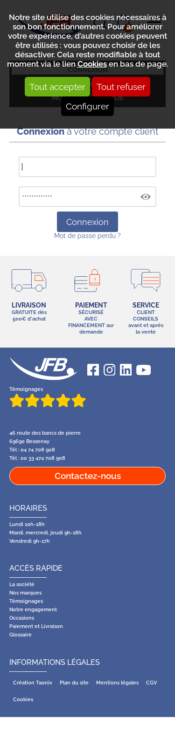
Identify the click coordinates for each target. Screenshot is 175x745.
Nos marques (25, 592)
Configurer (87, 106)
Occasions (21, 618)
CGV (151, 682)
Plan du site (74, 682)
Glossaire (20, 634)
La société (22, 584)
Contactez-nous (88, 476)
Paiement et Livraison (36, 626)
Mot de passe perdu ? (87, 235)
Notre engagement (33, 609)
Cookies (92, 63)
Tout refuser (121, 87)
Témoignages (47, 396)
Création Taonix (32, 682)
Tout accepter (57, 87)
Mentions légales (117, 682)
